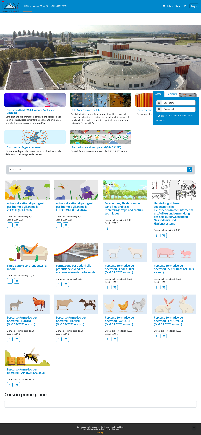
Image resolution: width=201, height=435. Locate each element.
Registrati (172, 93)
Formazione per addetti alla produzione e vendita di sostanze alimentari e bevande (75, 272)
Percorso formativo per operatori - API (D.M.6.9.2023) (26, 375)
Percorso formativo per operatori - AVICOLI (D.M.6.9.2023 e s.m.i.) (120, 324)
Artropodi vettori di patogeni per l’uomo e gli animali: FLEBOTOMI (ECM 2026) (74, 209)
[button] (171, 6)
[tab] (171, 94)
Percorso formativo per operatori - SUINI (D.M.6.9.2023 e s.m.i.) (174, 272)
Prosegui (100, 432)
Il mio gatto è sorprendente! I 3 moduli (27, 270)
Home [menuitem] (27, 5)
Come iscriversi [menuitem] (59, 5)
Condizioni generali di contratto (108, 429)
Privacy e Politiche (88, 429)
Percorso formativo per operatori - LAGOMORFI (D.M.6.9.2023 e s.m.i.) (169, 324)
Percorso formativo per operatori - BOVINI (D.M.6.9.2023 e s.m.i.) (71, 324)
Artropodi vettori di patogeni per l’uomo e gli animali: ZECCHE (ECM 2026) (25, 209)
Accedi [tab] (158, 93)
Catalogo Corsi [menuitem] (40, 5)
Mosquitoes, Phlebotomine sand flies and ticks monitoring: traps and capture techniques (124, 211)
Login (194, 6)
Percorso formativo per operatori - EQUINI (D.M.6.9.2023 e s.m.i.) (22, 324)
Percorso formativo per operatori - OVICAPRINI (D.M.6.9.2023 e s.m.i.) (120, 272)
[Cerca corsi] (98, 171)
